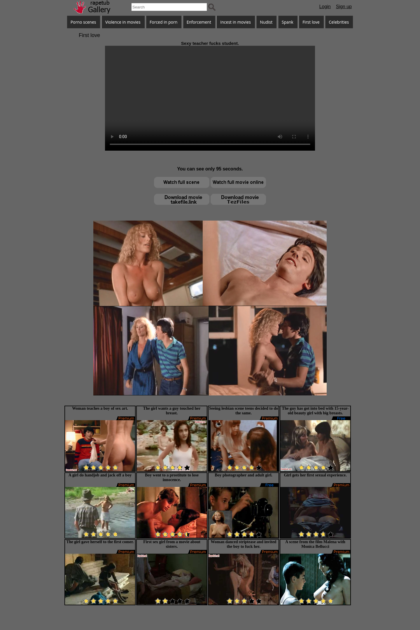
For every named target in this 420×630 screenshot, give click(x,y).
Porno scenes (83, 22)
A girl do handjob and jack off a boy (100, 475)
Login (325, 6)
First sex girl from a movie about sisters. (171, 544)
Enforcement (199, 22)
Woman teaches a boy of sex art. (100, 408)
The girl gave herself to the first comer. (100, 542)
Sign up (344, 6)
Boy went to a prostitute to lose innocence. (172, 477)
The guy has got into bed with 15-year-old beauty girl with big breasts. (315, 410)
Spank (287, 22)
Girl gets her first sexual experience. (315, 475)
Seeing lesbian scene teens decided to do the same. (243, 410)
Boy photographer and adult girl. (243, 475)
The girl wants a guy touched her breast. (172, 410)
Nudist (266, 22)
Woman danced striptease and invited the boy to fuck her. (243, 544)
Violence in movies (123, 22)
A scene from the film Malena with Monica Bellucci (315, 544)
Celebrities (339, 22)
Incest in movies (235, 22)
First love (311, 22)
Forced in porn (163, 22)
